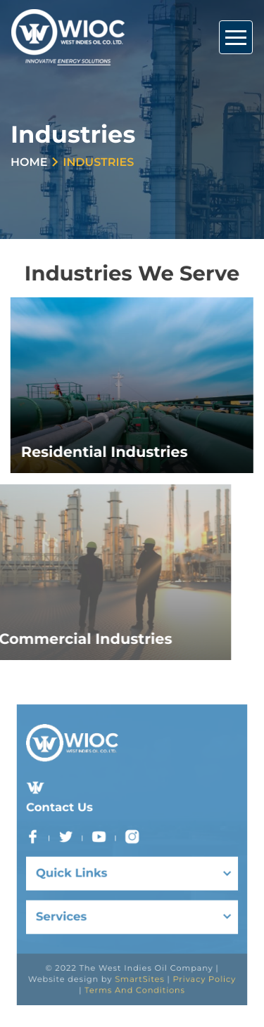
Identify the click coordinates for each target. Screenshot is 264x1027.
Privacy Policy (194, 961)
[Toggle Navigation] (236, 37)
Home (29, 162)
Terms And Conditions (135, 971)
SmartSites (139, 961)
